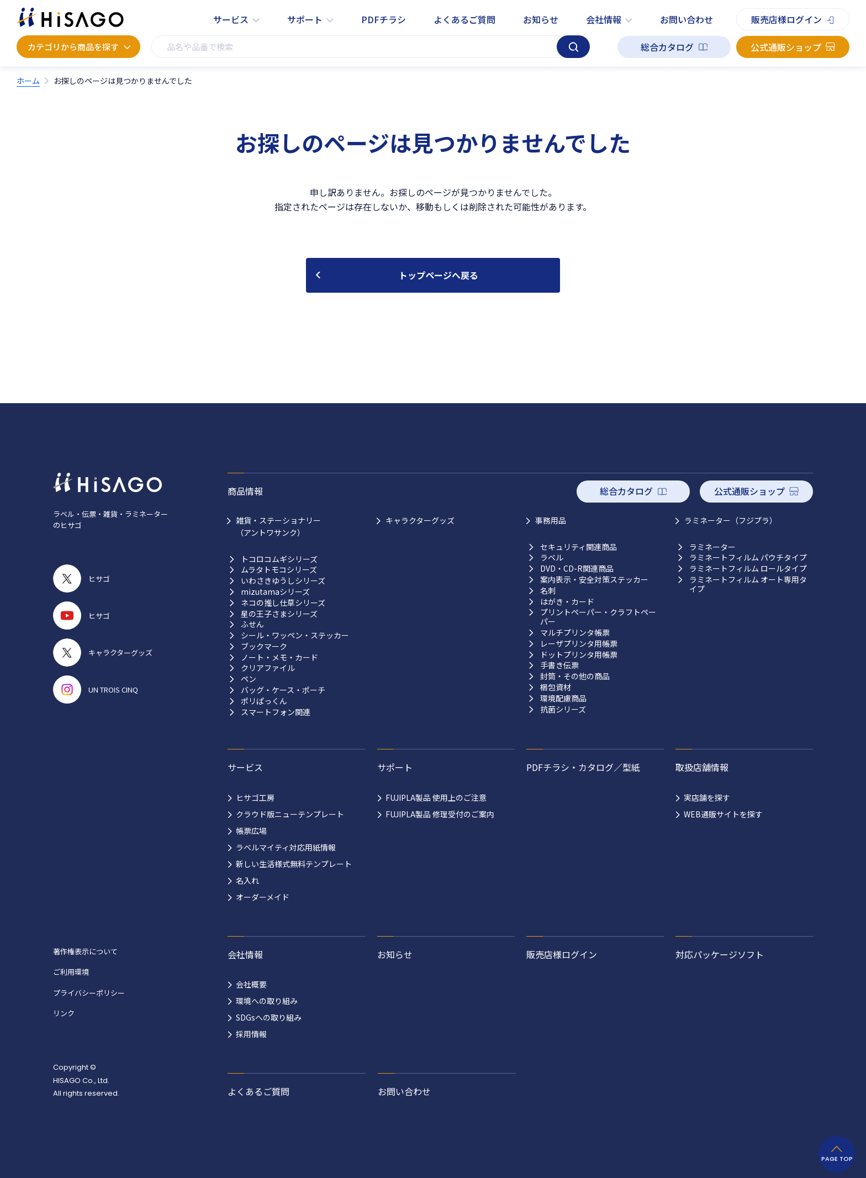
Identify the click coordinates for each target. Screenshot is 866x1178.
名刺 (548, 590)
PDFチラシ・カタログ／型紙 (583, 767)
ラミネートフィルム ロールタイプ (748, 568)
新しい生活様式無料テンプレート (294, 863)
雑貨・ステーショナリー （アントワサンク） (278, 526)
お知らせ (540, 19)
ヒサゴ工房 (255, 797)
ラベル (551, 557)
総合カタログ (667, 47)
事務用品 (550, 520)
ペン (248, 679)
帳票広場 (251, 830)
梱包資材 (555, 687)
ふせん (252, 624)
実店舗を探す (707, 797)
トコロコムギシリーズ (279, 559)
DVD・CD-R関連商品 (577, 568)
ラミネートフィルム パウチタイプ (748, 557)
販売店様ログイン (786, 19)
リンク (64, 1013)
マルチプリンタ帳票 (575, 632)
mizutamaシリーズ (275, 591)
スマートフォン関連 (275, 712)
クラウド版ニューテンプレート (290, 814)
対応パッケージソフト (719, 954)
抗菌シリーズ (563, 709)
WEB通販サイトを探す (723, 814)
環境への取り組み (267, 1000)
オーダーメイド (262, 896)
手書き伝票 (559, 665)
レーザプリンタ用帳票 (578, 643)
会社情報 (603, 19)
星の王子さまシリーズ (279, 614)
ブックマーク (264, 646)
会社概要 (251, 984)
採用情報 (251, 1033)
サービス (231, 19)
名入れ (247, 880)
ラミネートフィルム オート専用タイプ (748, 584)
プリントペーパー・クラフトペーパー (598, 617)
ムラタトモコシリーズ (279, 569)
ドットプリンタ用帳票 (578, 654)
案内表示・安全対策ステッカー (594, 579)
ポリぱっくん (264, 701)
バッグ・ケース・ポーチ (283, 690)
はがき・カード (567, 601)
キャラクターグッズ (420, 520)
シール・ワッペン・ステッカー (295, 635)
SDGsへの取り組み (269, 1017)
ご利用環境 (71, 971)
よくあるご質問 (464, 19)
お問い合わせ (686, 19)
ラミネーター (712, 547)
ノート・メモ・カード (279, 657)
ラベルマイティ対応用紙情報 (286, 847)
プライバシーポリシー (89, 992)
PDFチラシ (383, 19)
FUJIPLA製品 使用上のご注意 (436, 797)
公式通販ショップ (786, 47)
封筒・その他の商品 (575, 676)
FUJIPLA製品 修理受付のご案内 (440, 814)
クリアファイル (268, 668)
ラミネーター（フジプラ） (730, 520)
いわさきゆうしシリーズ (283, 580)
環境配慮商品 (563, 698)
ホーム (28, 80)
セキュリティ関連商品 (578, 547)
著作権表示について (85, 951)
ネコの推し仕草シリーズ (283, 603)
